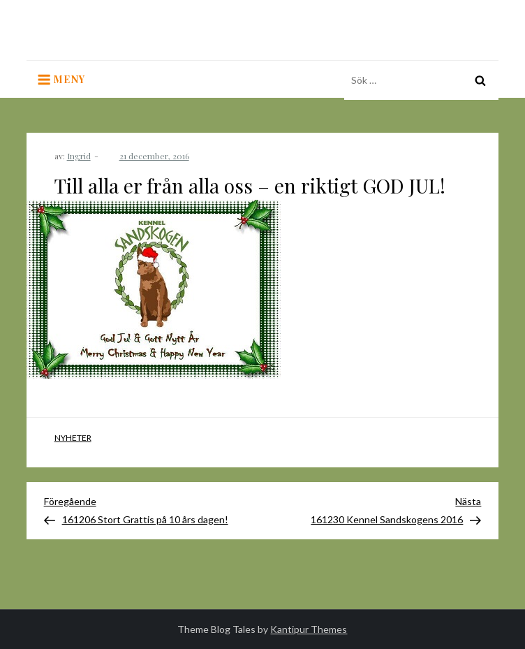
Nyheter (72, 437)
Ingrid (79, 155)
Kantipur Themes (308, 629)
